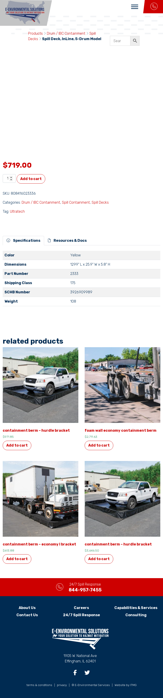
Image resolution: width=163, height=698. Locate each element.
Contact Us (27, 615)
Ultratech (17, 211)
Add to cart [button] (17, 445)
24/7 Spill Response (81, 615)
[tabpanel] (81, 280)
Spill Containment (76, 202)
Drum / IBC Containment (66, 33)
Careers (81, 608)
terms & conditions (39, 685)
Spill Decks (100, 202)
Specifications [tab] (23, 240)
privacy (62, 685)
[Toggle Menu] (134, 7)
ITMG (133, 685)
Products (35, 33)
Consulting (136, 615)
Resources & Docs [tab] (67, 240)
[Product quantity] (9, 178)
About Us (27, 608)
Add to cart (31, 179)
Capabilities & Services (135, 608)
